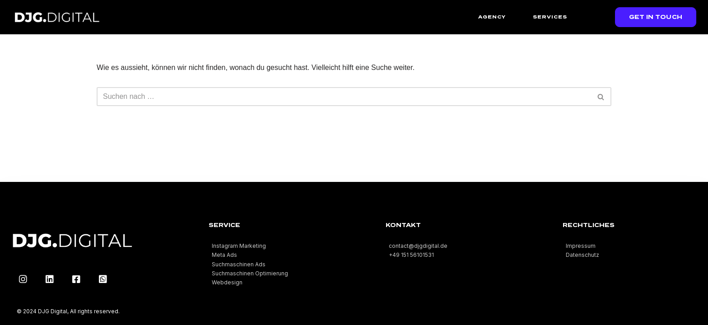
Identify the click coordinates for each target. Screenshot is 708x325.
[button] (656, 17)
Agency (492, 16)
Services (550, 16)
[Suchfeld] (344, 96)
